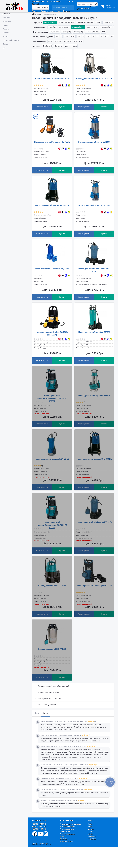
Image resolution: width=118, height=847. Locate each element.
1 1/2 (73, 36)
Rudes (5, 36)
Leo (4, 48)
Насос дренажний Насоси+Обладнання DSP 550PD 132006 (52, 525)
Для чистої (58, 46)
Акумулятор (54, 32)
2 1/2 (88, 36)
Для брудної (47, 46)
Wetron (5, 25)
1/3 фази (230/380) (92, 32)
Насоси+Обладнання (11, 40)
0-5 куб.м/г (52, 27)
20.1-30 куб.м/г (92, 27)
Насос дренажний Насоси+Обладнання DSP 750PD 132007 (52, 398)
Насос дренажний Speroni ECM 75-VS (52, 459)
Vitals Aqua (7, 18)
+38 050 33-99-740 (39, 829)
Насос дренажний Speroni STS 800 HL (94, 459)
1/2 (57, 36)
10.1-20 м (67, 41)
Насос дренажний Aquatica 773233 (94, 332)
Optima (5, 44)
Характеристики (42, 107)
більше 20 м (78, 41)
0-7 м (50, 41)
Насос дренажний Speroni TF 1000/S (52, 205)
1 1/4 (66, 36)
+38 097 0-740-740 (39, 824)
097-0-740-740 (83, 9)
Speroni (5, 33)
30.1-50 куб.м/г (106, 27)
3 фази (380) (78, 32)
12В (103, 32)
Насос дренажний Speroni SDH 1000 (94, 205)
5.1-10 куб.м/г (64, 27)
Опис (37, 713)
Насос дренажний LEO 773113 (52, 649)
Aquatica (6, 29)
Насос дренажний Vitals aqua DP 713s (94, 586)
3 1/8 (106, 36)
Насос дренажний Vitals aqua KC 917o (94, 522)
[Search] (64, 7)
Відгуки (45, 713)
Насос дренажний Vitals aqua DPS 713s (94, 79)
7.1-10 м (58, 41)
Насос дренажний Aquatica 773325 (94, 396)
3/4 (79, 36)
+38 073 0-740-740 (39, 826)
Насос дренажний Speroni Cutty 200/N (52, 269)
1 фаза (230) (66, 32)
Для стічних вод (71, 46)
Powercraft (7, 21)
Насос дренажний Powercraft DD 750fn (52, 142)
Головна (36, 14)
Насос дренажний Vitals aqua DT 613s (52, 79)
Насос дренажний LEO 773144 (52, 586)
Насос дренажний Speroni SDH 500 (94, 142)
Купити (62, 107)
